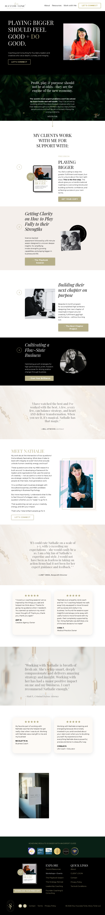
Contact (32, 907)
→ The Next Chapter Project (73, 327)
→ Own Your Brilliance (39, 379)
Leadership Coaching (54, 887)
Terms (39, 907)
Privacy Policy (76, 883)
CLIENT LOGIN (77, 874)
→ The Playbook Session (40, 261)
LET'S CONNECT (90, 5)
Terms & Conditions (78, 887)
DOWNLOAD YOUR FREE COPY (27, 892)
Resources (57, 5)
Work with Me (70, 5)
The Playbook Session (55, 879)
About (47, 5)
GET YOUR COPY (70, 199)
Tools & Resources (53, 870)
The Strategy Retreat (54, 883)
